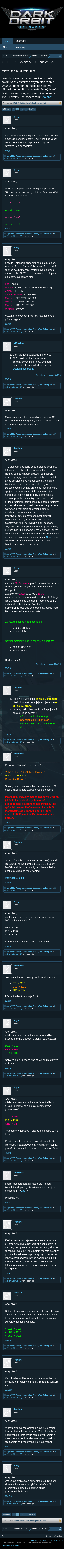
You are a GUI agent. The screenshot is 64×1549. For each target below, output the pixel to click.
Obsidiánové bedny (23, 368)
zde (23, 1190)
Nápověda (58, 1536)
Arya (16, 117)
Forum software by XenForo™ (38, 1543)
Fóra (7, 41)
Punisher (18, 398)
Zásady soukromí (56, 1540)
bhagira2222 (9, 156)
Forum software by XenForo (13, 1543)
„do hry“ (46, 97)
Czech (4, 1536)
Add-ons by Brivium (11, 1545)
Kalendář (20, 40)
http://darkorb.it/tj (14, 878)
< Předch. (7, 109)
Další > (32, 109)
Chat (48, 537)
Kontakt (49, 1536)
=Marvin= (19, 343)
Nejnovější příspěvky (14, 47)
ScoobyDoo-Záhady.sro (42, 156)
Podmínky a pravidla (38, 1540)
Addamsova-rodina (24, 156)
